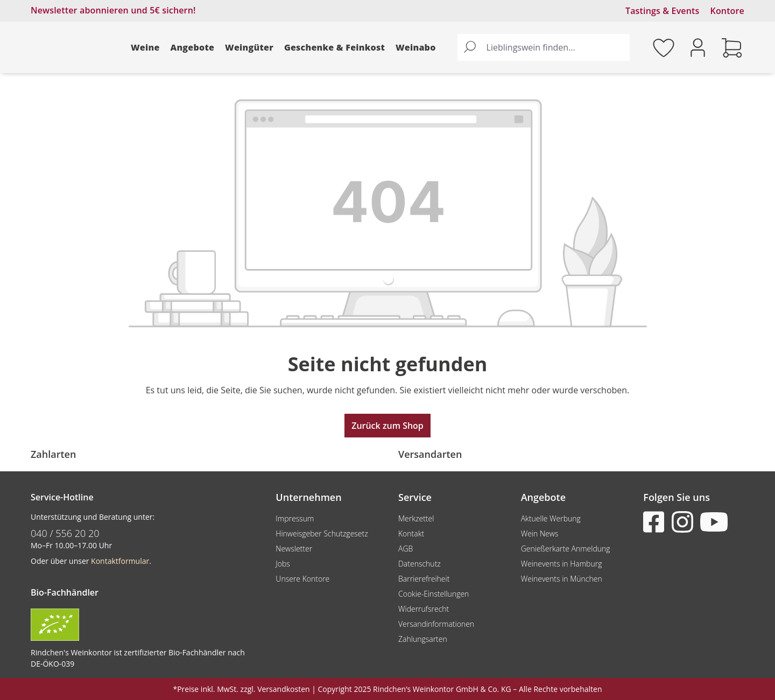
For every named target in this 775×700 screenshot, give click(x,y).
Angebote (193, 47)
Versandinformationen (436, 624)
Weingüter (249, 47)
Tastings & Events (662, 11)
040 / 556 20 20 (65, 533)
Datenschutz (419, 563)
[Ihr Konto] (698, 46)
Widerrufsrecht (423, 609)
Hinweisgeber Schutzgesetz (322, 533)
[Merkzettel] (663, 47)
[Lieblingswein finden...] (556, 47)
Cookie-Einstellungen (433, 594)
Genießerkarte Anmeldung (565, 548)
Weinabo (416, 47)
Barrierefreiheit (423, 579)
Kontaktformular (120, 561)
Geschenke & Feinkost (334, 47)
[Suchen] (469, 47)
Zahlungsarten (422, 639)
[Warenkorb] (731, 47)
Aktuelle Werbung (551, 518)
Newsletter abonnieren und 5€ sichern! (113, 10)
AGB (405, 548)
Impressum (295, 518)
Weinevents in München (561, 579)
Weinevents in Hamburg (561, 563)
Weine (145, 47)
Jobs (283, 563)
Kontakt (411, 533)
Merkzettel (416, 518)
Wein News (540, 533)
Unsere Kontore (302, 579)
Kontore (727, 11)
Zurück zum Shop (387, 426)
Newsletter (294, 548)
